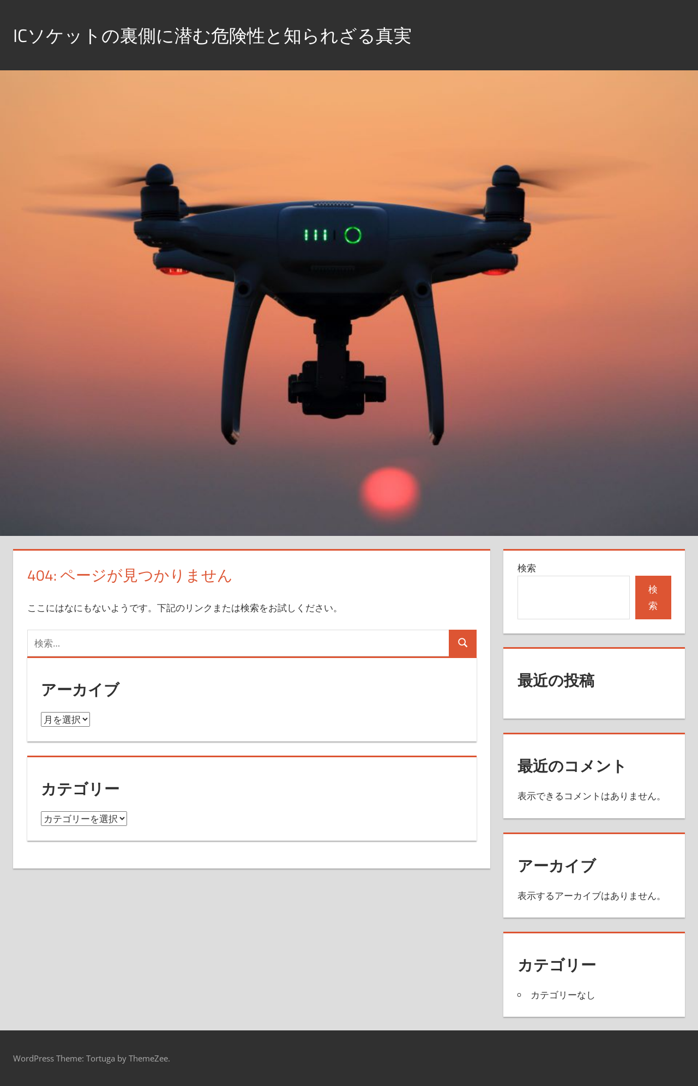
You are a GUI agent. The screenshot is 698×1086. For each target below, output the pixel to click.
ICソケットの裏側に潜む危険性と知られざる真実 (230, 35)
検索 (527, 568)
